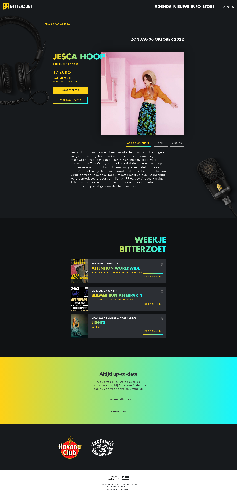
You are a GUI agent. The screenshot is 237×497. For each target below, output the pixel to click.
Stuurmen (113, 487)
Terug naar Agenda (56, 24)
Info (196, 6)
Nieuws (181, 6)
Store (208, 6)
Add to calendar (138, 143)
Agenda (163, 6)
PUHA (127, 487)
